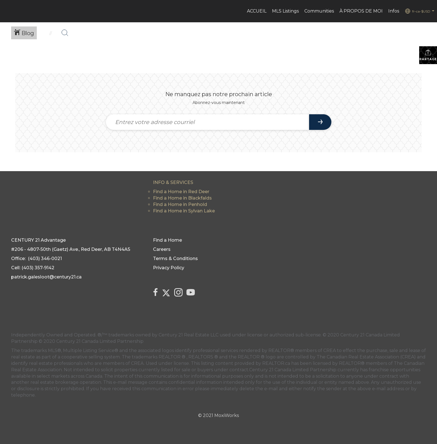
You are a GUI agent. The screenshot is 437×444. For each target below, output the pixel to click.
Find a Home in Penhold (180, 204)
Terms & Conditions (175, 258)
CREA (329, 350)
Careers (162, 249)
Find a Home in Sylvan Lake (184, 210)
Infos (393, 11)
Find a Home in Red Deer (181, 191)
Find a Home (167, 240)
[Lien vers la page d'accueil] (7, 11)
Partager (428, 55)
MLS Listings (285, 11)
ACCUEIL (256, 11)
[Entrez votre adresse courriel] (207, 122)
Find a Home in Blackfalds (182, 198)
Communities (319, 11)
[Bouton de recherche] (64, 32)
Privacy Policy (168, 267)
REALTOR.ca (276, 363)
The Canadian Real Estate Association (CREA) (366, 357)
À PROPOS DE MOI (361, 11)
